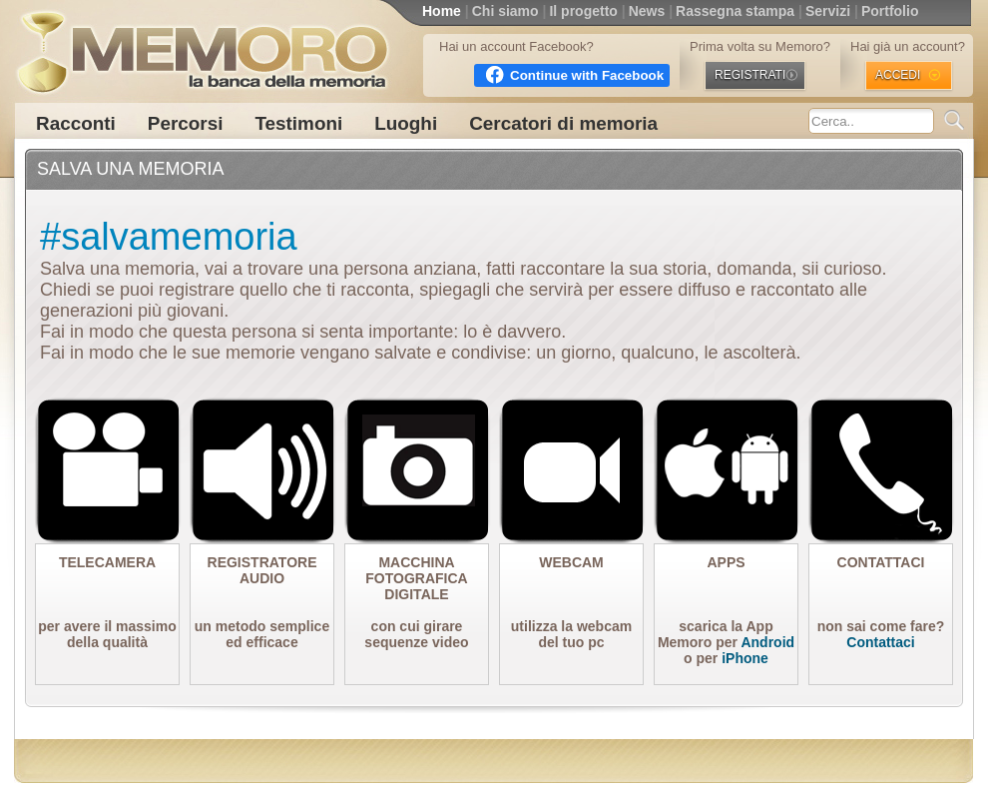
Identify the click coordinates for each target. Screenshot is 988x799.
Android (767, 642)
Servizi (827, 11)
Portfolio (890, 11)
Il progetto (583, 11)
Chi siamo (505, 11)
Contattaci (880, 642)
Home (441, 11)
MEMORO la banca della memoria (201, 45)
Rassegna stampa (735, 11)
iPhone (745, 658)
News (647, 11)
